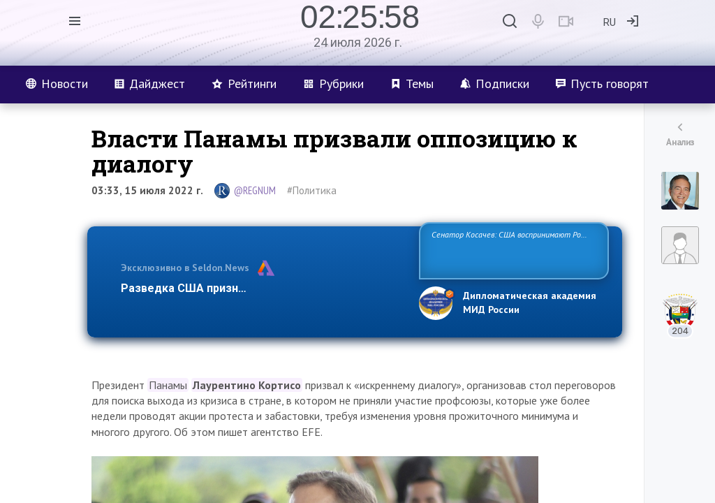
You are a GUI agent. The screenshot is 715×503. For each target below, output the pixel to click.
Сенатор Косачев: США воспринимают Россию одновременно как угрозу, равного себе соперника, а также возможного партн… (514, 249)
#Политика (312, 190)
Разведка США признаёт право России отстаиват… (262, 288)
